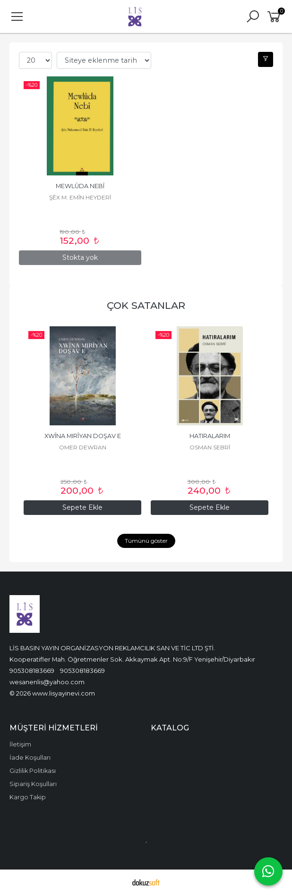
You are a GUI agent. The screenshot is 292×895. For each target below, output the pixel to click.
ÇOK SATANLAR (146, 305)
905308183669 (31, 670)
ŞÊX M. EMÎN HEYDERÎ (80, 197)
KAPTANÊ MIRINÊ (82, 435)
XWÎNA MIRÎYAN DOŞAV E (210, 435)
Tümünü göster (146, 540)
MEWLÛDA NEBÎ (80, 186)
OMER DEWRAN (209, 447)
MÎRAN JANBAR (82, 447)
